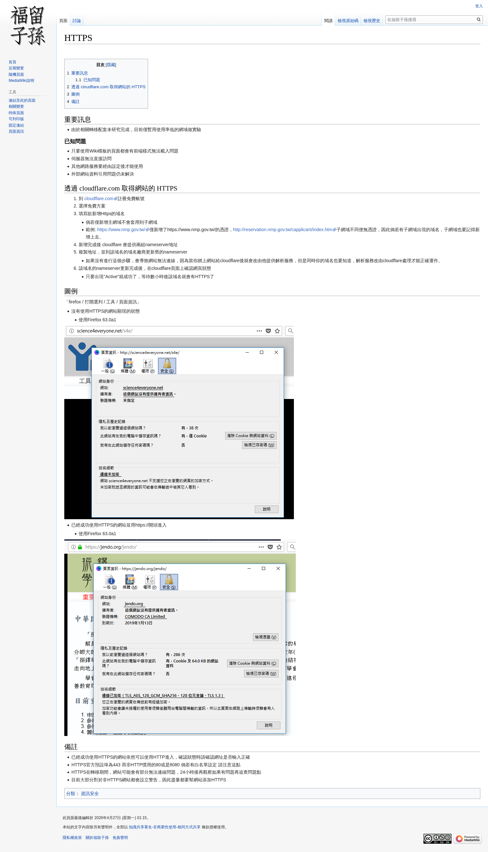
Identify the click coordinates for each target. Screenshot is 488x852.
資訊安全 (90, 793)
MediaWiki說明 (21, 80)
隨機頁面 (16, 74)
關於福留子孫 (97, 837)
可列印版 (16, 119)
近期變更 (16, 68)
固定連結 (16, 125)
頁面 (63, 20)
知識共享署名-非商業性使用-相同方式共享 (165, 827)
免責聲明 (120, 837)
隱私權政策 (72, 837)
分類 (70, 793)
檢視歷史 (372, 20)
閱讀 (328, 20)
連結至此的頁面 (22, 100)
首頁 (12, 62)
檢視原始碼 (348, 20)
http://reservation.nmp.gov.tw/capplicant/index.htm (282, 229)
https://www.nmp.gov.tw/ (121, 229)
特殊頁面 (16, 113)
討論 (77, 20)
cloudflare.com (99, 198)
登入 (479, 6)
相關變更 (16, 106)
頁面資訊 (16, 131)
